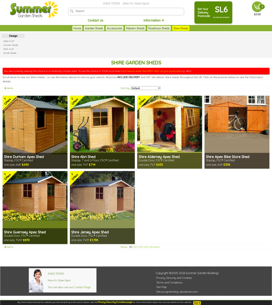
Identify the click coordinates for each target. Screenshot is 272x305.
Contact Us (95, 20)
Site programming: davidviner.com (177, 291)
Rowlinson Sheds (159, 28)
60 (135, 247)
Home (77, 28)
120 (146, 247)
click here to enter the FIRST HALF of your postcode (150, 71)
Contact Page (82, 287)
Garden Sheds (94, 28)
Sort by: (125, 88)
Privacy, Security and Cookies (174, 277)
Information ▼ (153, 20)
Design (13, 36)
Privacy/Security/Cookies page (115, 302)
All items (155, 247)
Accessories (114, 28)
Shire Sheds (180, 28)
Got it (197, 302)
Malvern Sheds (135, 28)
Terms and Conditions (169, 282)
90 (140, 247)
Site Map (161, 287)
